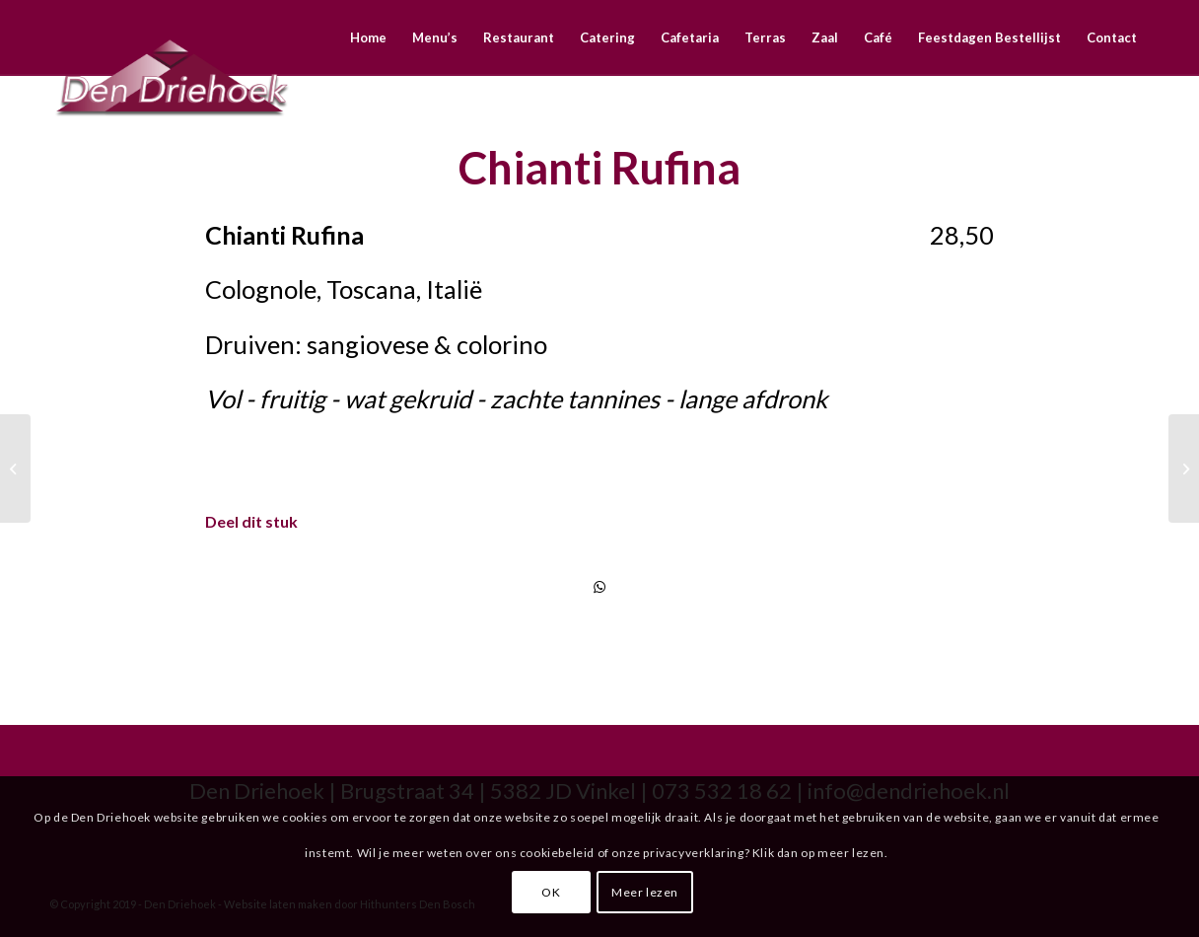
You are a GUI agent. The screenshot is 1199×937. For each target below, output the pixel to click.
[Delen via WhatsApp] (599, 586)
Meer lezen (644, 892)
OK (550, 892)
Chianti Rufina (599, 167)
